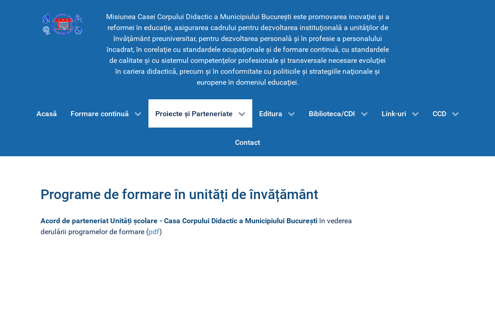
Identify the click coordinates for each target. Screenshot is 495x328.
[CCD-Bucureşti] (62, 23)
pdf (153, 231)
